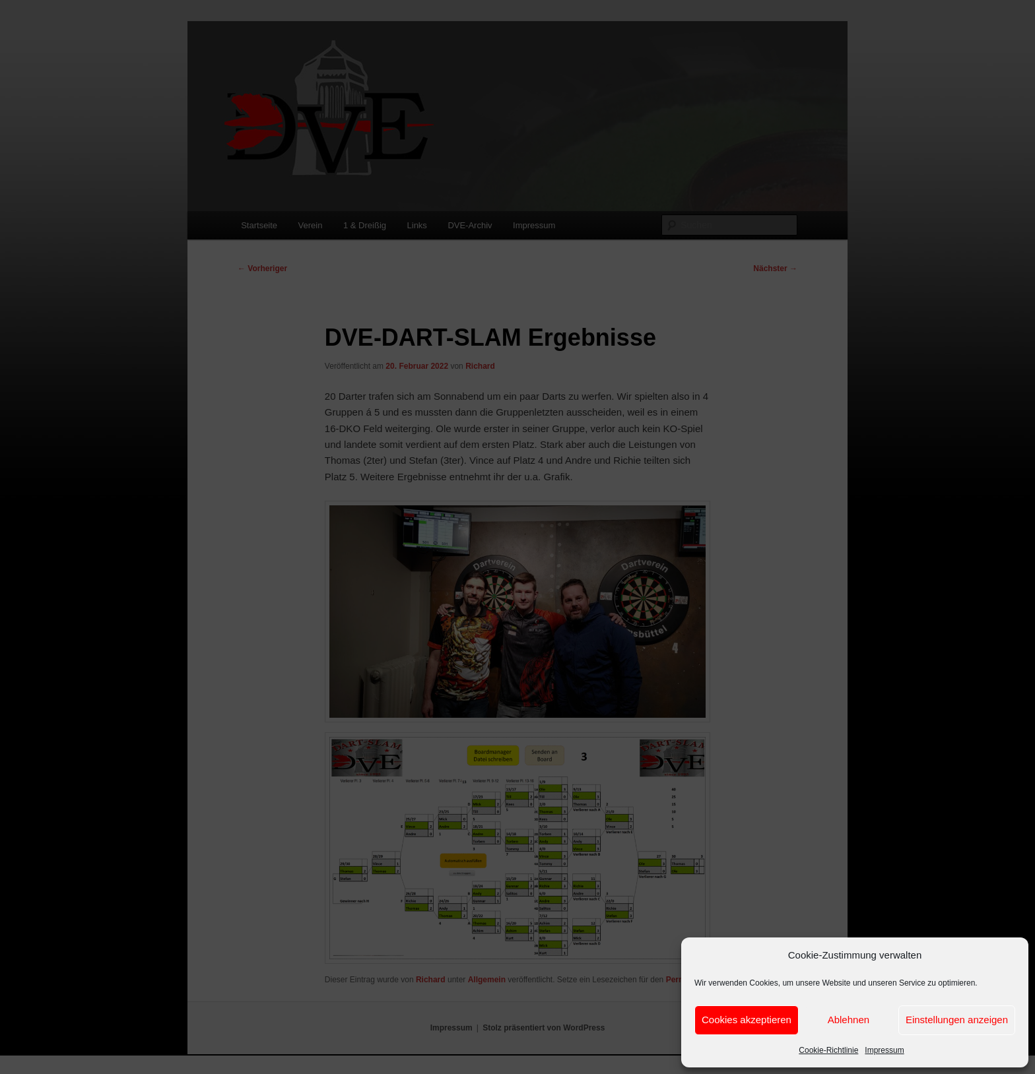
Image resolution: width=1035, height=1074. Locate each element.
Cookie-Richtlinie (828, 1050)
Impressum (884, 1050)
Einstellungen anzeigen (957, 1019)
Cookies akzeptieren (746, 1019)
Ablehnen (848, 1019)
